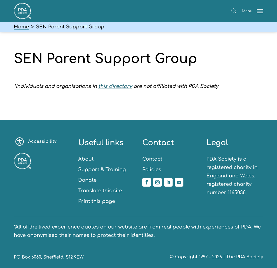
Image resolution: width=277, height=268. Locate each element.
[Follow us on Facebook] (146, 182)
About (86, 159)
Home (21, 26)
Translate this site (100, 190)
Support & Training (102, 169)
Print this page (96, 201)
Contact (152, 159)
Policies (151, 169)
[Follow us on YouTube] (179, 182)
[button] (233, 11)
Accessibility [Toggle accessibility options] (36, 141)
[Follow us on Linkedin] (168, 182)
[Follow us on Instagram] (157, 182)
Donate (87, 180)
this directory (115, 86)
